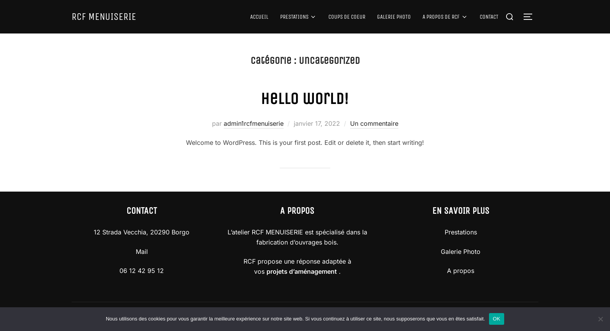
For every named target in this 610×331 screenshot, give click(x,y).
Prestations (461, 232)
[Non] (600, 319)
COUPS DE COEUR (346, 16)
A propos (460, 271)
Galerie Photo (460, 251)
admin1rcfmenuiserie (254, 123)
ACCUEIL (259, 16)
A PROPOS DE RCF (445, 16)
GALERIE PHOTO (394, 16)
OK (496, 319)
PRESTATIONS (298, 16)
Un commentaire (374, 123)
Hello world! (305, 98)
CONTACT (489, 16)
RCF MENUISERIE (104, 17)
